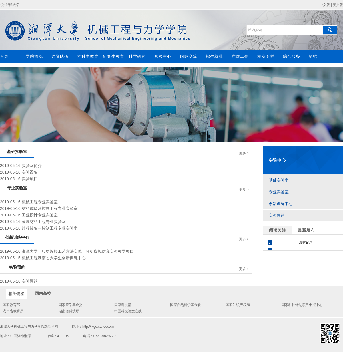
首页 (4, 56)
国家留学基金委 (71, 305)
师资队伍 (60, 56)
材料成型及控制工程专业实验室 (50, 208)
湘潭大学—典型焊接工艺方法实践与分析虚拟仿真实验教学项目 (78, 251)
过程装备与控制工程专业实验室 (50, 228)
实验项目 (30, 178)
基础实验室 (279, 180)
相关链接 (16, 293)
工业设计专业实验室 (40, 215)
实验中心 (163, 56)
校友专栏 (265, 56)
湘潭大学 (12, 5)
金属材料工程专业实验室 (44, 221)
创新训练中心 (281, 203)
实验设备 (30, 172)
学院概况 (34, 56)
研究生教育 (113, 56)
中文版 (325, 5)
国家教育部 (11, 305)
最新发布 (306, 230)
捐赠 (313, 56)
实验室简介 (32, 165)
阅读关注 (277, 230)
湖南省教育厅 (13, 311)
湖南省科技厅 (69, 311)
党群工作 (240, 56)
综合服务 (291, 56)
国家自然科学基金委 (185, 305)
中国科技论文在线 (128, 311)
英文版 (338, 5)
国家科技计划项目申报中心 (302, 305)
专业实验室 (279, 192)
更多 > (244, 153)
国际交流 (188, 56)
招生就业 (214, 56)
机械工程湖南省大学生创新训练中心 (54, 258)
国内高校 (43, 293)
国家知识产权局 (238, 305)
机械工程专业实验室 (40, 202)
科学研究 (137, 56)
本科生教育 (88, 56)
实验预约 (30, 281)
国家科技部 (122, 305)
